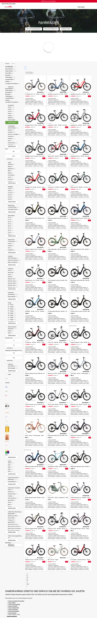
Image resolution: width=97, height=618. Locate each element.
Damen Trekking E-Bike (14, 614)
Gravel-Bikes (9, 73)
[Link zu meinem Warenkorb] (94, 7)
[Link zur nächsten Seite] (28, 586)
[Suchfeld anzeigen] (88, 7)
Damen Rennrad (12, 613)
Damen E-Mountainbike (14, 604)
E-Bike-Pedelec (10, 71)
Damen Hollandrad (13, 609)
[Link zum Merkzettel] (91, 7)
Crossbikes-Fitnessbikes (12, 83)
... (27, 582)
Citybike (8, 81)
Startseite (7, 63)
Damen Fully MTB (12, 606)
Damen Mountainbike (13, 611)
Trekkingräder (10, 77)
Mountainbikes (10, 69)
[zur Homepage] (8, 7)
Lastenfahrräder (10, 79)
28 (27, 584)
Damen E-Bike (11, 602)
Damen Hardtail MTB (13, 608)
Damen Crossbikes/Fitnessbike (16, 601)
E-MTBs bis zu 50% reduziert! (48, 1)
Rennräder (9, 75)
